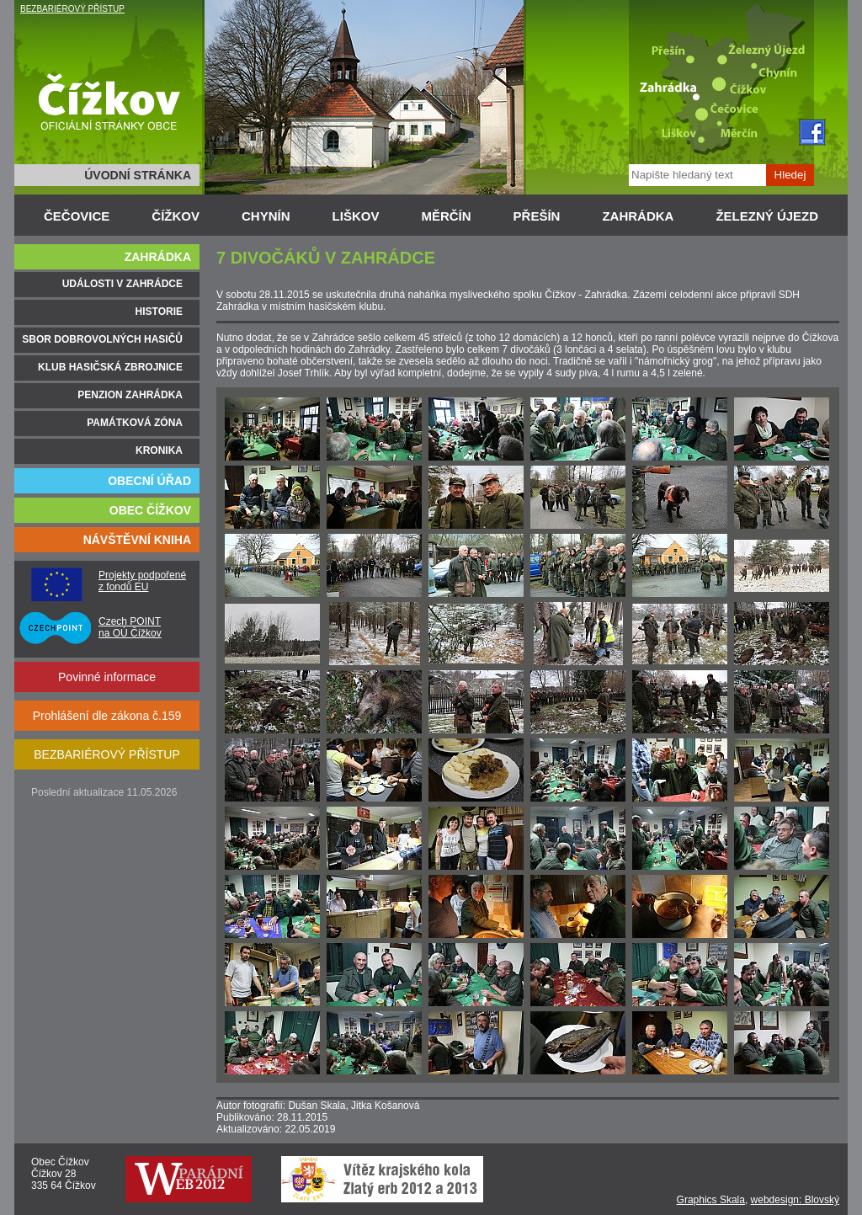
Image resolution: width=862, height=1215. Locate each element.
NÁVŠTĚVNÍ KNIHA (137, 539)
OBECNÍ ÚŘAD (149, 481)
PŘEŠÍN (537, 216)
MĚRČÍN (446, 216)
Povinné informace (107, 677)
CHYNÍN (266, 216)
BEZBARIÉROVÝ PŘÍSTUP (72, 8)
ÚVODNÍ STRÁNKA (137, 175)
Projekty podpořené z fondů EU (142, 581)
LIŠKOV (356, 216)
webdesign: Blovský (795, 1200)
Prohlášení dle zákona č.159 (107, 715)
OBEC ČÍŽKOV (150, 510)
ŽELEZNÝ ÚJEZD (767, 216)
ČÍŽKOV (176, 216)
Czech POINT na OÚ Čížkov (130, 627)
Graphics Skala (711, 1200)
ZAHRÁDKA (637, 216)
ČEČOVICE (76, 216)
